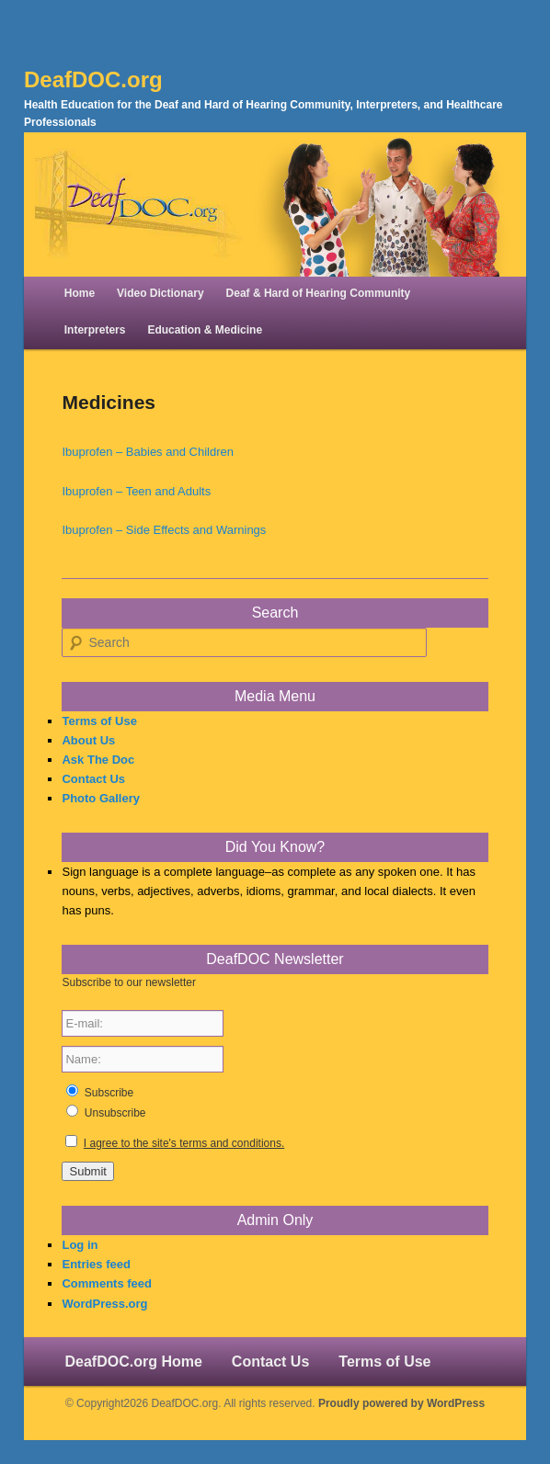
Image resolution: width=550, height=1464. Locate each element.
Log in (79, 1245)
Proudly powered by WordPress (401, 1403)
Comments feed (107, 1283)
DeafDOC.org (93, 79)
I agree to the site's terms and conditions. (184, 1143)
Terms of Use (99, 721)
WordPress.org (104, 1304)
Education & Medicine (204, 329)
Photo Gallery (101, 798)
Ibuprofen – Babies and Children (147, 452)
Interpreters (95, 329)
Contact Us (93, 779)
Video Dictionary (160, 293)
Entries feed (96, 1264)
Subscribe (109, 1092)
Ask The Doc (98, 759)
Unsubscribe (115, 1113)
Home (79, 293)
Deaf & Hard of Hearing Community (318, 293)
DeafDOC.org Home (132, 1361)
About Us (88, 740)
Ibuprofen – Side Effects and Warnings (164, 530)
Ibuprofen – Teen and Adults (136, 491)
